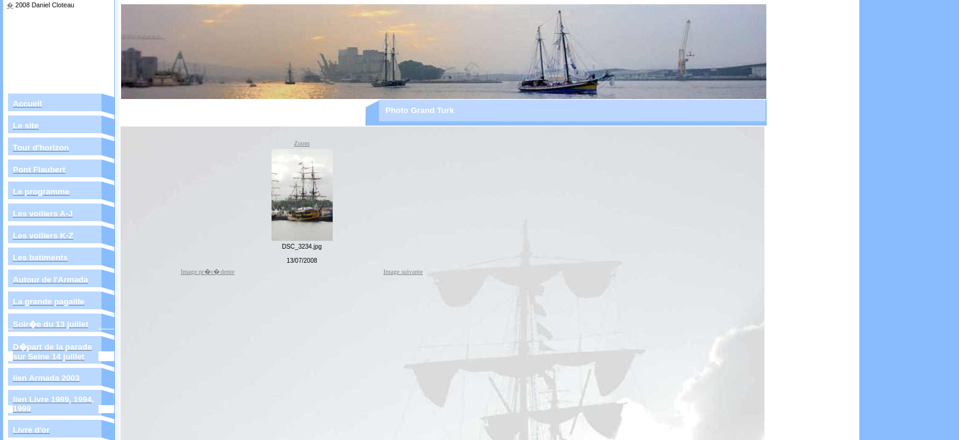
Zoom (301, 143)
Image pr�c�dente (208, 271)
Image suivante (403, 271)
